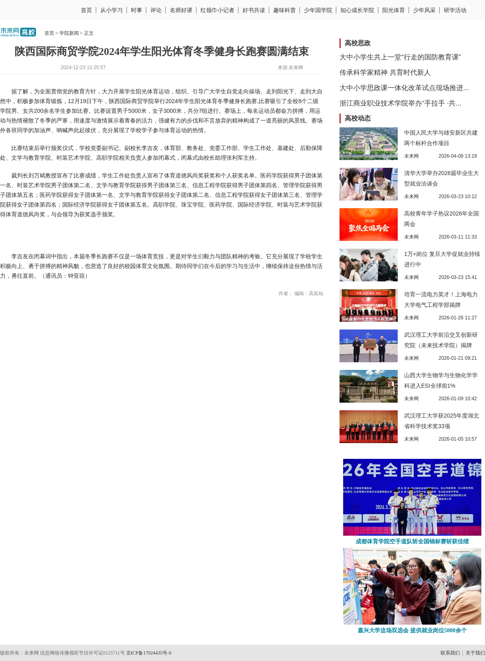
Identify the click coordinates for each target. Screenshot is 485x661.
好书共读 (253, 10)
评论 (156, 10)
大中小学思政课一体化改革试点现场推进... (404, 88)
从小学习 (111, 10)
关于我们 (475, 653)
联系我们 (450, 653)
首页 (86, 10)
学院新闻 (69, 33)
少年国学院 (318, 10)
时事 (136, 10)
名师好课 (181, 10)
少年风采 (424, 10)
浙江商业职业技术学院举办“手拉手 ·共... (400, 103)
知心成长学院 (357, 10)
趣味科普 (284, 10)
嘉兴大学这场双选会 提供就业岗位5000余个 (412, 630)
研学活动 (455, 10)
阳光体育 (393, 10)
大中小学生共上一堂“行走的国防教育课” (400, 57)
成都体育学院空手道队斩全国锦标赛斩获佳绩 (412, 542)
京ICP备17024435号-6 (149, 653)
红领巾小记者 (217, 10)
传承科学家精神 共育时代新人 (385, 72)
